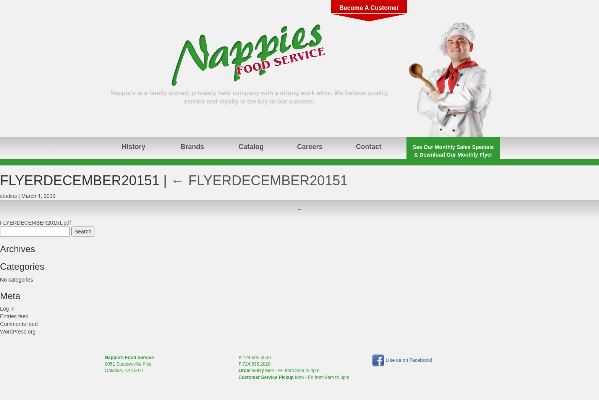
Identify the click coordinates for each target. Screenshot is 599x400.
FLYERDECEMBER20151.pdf (35, 223)
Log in (7, 309)
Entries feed (14, 316)
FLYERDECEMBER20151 (259, 180)
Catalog (251, 147)
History (133, 147)
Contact (368, 147)
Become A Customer (369, 8)
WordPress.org (18, 332)
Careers (310, 147)
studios (8, 196)
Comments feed (19, 324)
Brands (192, 147)
